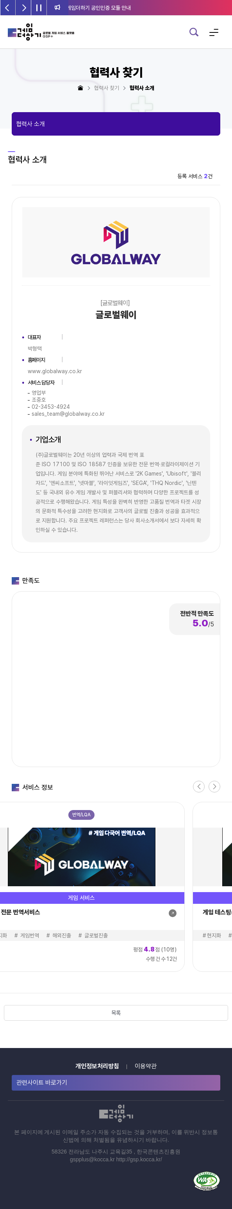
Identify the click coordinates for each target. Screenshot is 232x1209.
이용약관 (146, 1066)
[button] (199, 786)
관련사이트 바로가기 (41, 1082)
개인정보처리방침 (97, 1066)
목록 (116, 1013)
